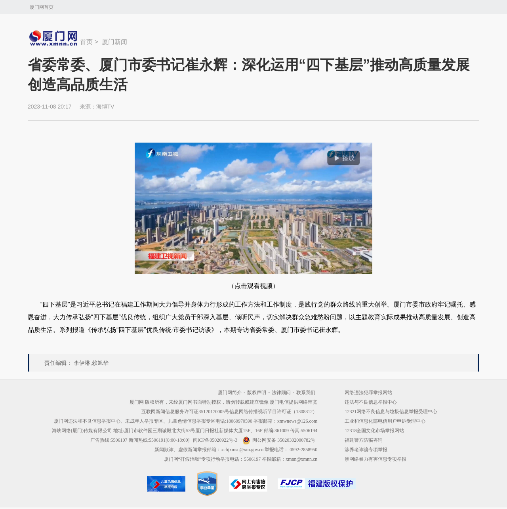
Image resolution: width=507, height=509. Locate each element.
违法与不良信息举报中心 (371, 402)
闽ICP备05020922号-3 (215, 440)
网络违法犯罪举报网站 (368, 392)
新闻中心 (54, 38)
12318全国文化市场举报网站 (374, 430)
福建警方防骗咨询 (364, 440)
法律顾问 (281, 392)
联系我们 (305, 392)
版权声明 (256, 392)
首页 (86, 41)
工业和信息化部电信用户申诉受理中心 (385, 421)
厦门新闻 (114, 41)
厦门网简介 (230, 392)
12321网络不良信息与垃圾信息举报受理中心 (391, 411)
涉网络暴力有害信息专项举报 (375, 459)
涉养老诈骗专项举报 (366, 449)
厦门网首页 (41, 7)
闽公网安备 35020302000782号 (278, 440)
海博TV (105, 106)
